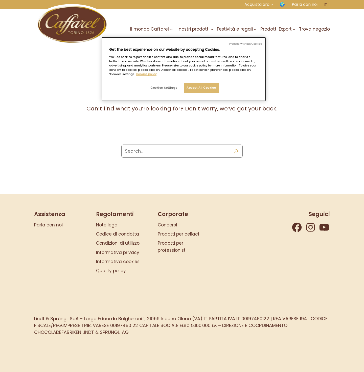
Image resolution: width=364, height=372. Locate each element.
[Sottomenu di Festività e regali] (255, 29)
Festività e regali (235, 29)
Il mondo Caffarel (149, 29)
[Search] (236, 151)
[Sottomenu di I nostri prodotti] (212, 29)
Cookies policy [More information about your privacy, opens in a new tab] (146, 74)
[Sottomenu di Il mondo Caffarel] (171, 29)
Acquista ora (256, 4)
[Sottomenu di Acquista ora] (271, 4)
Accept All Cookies (201, 88)
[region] (184, 69)
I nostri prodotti (193, 29)
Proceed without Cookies (245, 44)
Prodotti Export (276, 29)
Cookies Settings (163, 88)
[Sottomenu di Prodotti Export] (294, 29)
